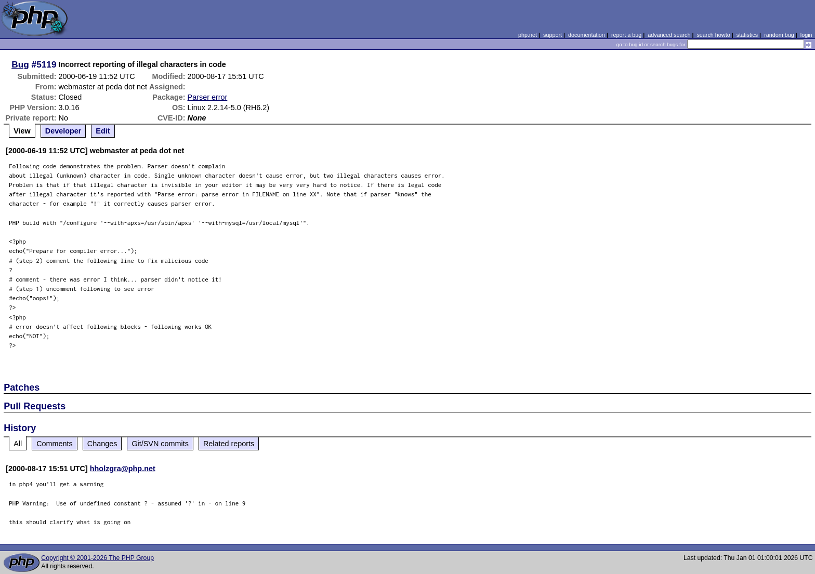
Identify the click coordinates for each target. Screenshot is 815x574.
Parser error (208, 97)
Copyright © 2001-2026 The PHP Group (97, 558)
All (18, 443)
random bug (779, 35)
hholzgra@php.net (122, 468)
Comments (54, 443)
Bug (20, 64)
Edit (103, 131)
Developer (63, 131)
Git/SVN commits (160, 443)
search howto (713, 35)
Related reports (228, 443)
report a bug (626, 35)
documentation (586, 35)
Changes (102, 443)
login (806, 35)
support (552, 35)
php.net (527, 35)
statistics (747, 35)
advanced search (669, 35)
